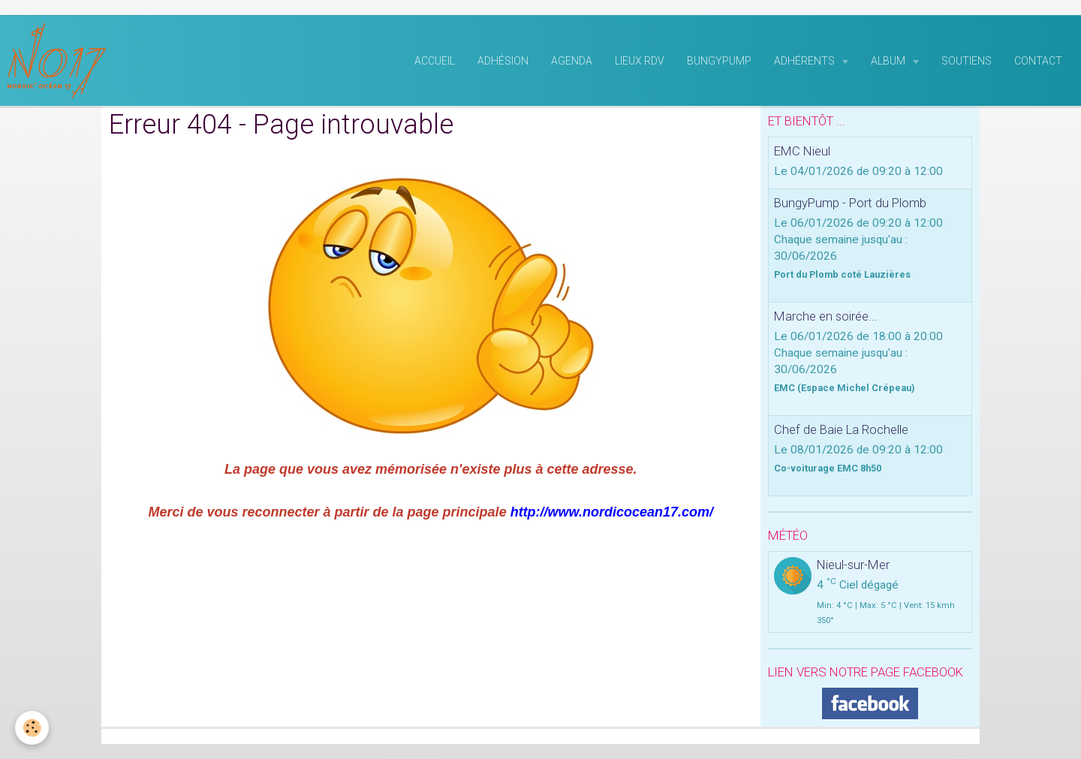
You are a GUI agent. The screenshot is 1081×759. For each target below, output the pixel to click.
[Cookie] (32, 728)
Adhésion (502, 61)
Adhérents (805, 61)
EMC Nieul (802, 150)
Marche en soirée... (826, 316)
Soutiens (966, 61)
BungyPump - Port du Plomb (850, 202)
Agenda (571, 61)
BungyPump (719, 61)
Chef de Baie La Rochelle (841, 429)
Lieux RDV (639, 61)
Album (889, 61)
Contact (1038, 61)
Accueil (434, 61)
